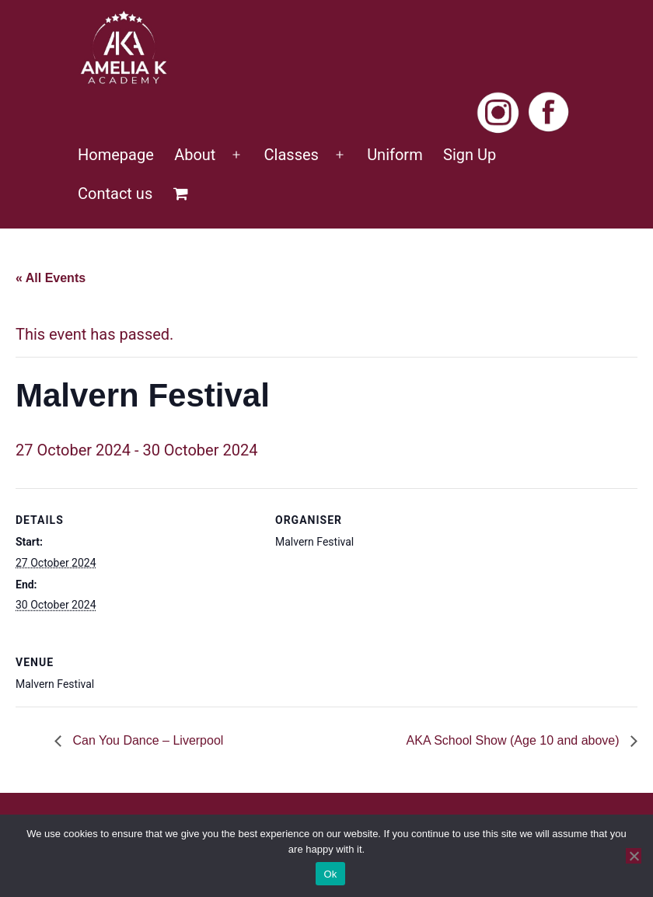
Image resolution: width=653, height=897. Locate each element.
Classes (291, 154)
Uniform (395, 154)
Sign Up (469, 154)
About (194, 154)
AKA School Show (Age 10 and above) (515, 740)
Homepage (116, 154)
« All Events (51, 277)
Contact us (115, 193)
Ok (330, 874)
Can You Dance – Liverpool (146, 740)
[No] (633, 856)
